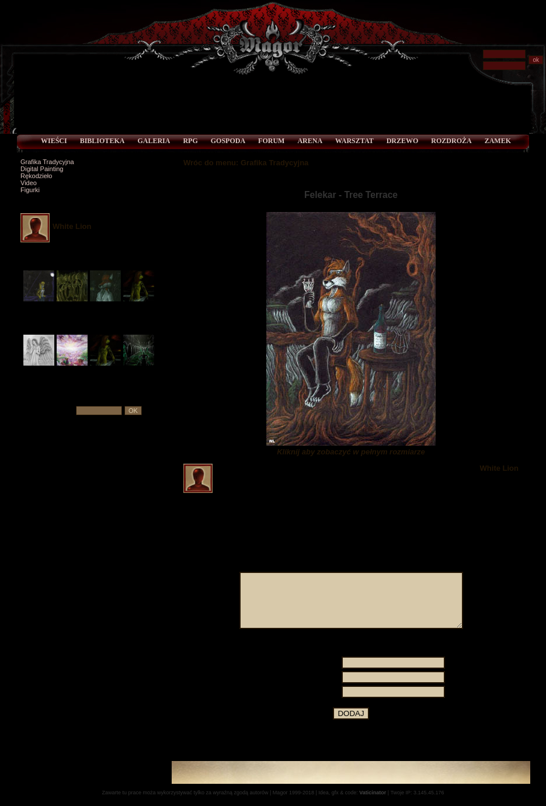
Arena (309, 141)
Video (28, 182)
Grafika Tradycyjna (47, 161)
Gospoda (228, 141)
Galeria (153, 141)
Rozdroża (451, 141)
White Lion (72, 226)
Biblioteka (102, 141)
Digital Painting (41, 168)
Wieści (54, 141)
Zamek (498, 141)
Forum (271, 141)
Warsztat (354, 141)
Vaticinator (372, 803)
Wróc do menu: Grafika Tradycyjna (245, 162)
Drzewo (403, 141)
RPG (190, 141)
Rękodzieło (36, 175)
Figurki (30, 189)
